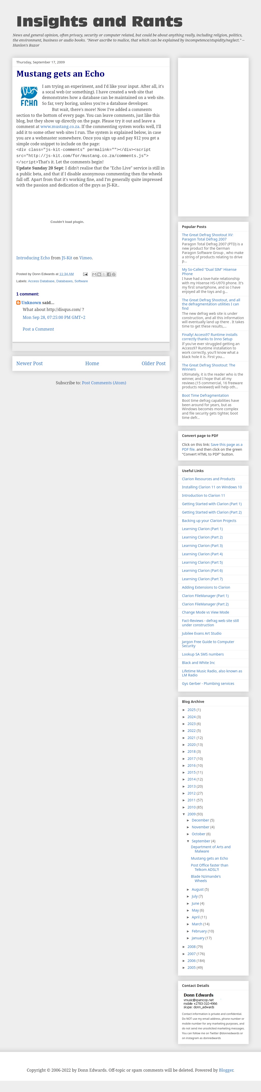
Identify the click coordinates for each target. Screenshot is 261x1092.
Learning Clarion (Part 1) (202, 528)
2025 (192, 709)
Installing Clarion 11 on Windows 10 (212, 487)
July (195, 896)
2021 (192, 737)
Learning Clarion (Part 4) (202, 553)
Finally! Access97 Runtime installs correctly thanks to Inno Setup (210, 336)
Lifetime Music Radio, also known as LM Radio (212, 673)
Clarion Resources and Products (208, 478)
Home (92, 363)
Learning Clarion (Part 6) (202, 570)
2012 (192, 793)
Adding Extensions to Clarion (206, 587)
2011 (192, 800)
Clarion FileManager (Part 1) (205, 595)
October (199, 833)
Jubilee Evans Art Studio (201, 633)
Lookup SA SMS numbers (203, 654)
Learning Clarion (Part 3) (202, 545)
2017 (192, 758)
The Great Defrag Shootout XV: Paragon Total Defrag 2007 (207, 237)
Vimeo (85, 258)
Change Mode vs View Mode (205, 612)
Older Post (154, 363)
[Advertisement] (213, 136)
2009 (192, 814)
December (201, 820)
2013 (192, 786)
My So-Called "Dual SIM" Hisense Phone (209, 271)
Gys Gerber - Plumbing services (208, 683)
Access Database (41, 281)
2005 (192, 967)
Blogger (226, 1070)
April (196, 917)
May (196, 910)
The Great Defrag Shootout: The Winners (208, 367)
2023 (192, 723)
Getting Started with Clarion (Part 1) (212, 503)
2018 (192, 751)
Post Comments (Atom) (104, 383)
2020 (192, 744)
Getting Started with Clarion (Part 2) (212, 512)
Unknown (31, 302)
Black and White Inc (198, 662)
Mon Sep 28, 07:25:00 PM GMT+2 (54, 317)
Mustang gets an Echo (209, 858)
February (200, 931)
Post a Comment (38, 329)
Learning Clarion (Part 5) (202, 562)
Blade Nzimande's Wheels (206, 878)
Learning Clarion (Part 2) (202, 537)
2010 (192, 807)
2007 (192, 953)
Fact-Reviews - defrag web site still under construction (210, 622)
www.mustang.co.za (60, 126)
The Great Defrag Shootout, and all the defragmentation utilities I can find (211, 304)
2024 (192, 716)
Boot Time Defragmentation (205, 395)
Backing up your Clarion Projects (209, 520)
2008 (192, 946)
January (198, 937)
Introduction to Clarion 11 (203, 495)
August (198, 889)
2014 (192, 779)
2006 (192, 960)
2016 (192, 765)
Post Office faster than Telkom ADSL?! (209, 867)
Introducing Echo (33, 258)
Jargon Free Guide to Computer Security (208, 643)
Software (81, 281)
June (196, 903)
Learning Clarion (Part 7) (202, 578)
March (197, 923)
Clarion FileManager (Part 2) (205, 604)
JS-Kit (67, 258)
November (201, 827)
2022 (192, 730)
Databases (64, 281)
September (201, 841)
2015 (192, 772)
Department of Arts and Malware (211, 849)
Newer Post (29, 363)
